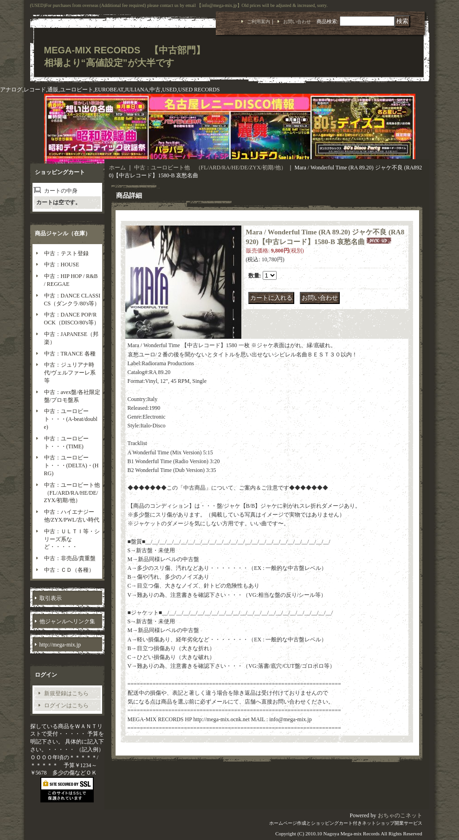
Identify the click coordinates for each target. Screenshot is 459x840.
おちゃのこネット (400, 815)
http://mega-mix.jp (60, 644)
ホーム (117, 167)
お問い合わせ (297, 21)
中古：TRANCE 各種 (70, 353)
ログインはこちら (66, 705)
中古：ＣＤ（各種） (69, 570)
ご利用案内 (258, 21)
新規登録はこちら (66, 693)
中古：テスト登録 (66, 253)
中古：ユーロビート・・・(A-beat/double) (70, 419)
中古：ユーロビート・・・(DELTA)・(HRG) (71, 465)
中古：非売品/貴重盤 (70, 558)
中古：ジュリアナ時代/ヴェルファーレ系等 (70, 373)
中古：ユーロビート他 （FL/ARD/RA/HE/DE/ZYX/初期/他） (74, 493)
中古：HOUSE (61, 264)
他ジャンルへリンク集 (67, 621)
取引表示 (50, 598)
